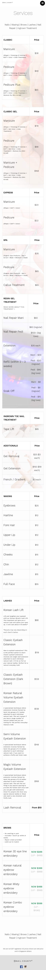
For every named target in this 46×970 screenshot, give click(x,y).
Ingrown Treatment (27, 28)
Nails (7, 24)
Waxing (15, 24)
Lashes (32, 24)
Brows (23, 24)
